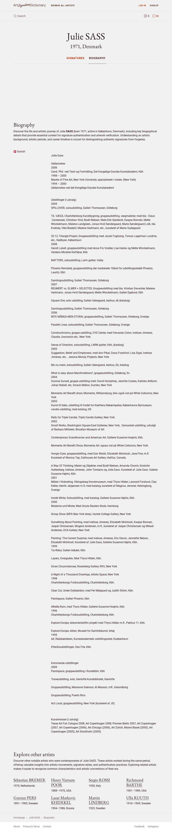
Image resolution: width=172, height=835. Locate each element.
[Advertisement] (86, 89)
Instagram (153, 826)
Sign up (154, 5)
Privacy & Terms (31, 826)
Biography (97, 58)
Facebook (139, 826)
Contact (47, 826)
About (16, 826)
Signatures (75, 58)
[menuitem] (75, 58)
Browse (62, 5)
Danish (19, 151)
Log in (142, 5)
